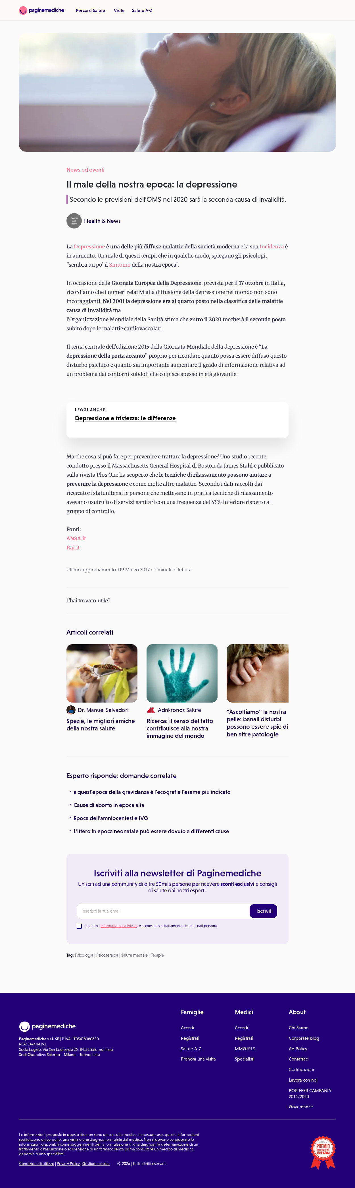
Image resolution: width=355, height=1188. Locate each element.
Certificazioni (301, 1069)
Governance (301, 1106)
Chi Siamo (298, 1027)
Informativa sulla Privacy (119, 926)
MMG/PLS (245, 1048)
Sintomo (120, 265)
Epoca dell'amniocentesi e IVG (111, 818)
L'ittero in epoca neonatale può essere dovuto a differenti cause (151, 831)
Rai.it (73, 547)
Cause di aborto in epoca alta (109, 805)
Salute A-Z (142, 10)
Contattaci (299, 1059)
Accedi (187, 1027)
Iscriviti (264, 911)
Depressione (89, 246)
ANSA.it (76, 538)
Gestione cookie (96, 1164)
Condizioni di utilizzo (36, 1163)
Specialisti (244, 1059)
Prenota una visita (198, 1059)
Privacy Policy (68, 1163)
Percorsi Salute (90, 10)
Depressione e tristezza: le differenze (125, 418)
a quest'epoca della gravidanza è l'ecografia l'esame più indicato (152, 792)
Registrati (190, 1038)
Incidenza (272, 246)
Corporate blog (304, 1038)
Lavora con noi (303, 1080)
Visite (119, 10)
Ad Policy (298, 1048)
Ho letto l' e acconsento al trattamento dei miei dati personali (151, 926)
